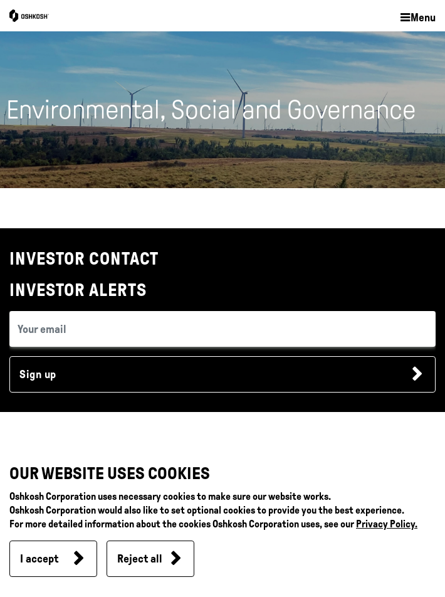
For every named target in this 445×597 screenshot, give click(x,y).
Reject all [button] (139, 558)
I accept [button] (39, 558)
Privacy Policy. (386, 524)
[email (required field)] (222, 329)
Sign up (37, 374)
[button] (417, 18)
